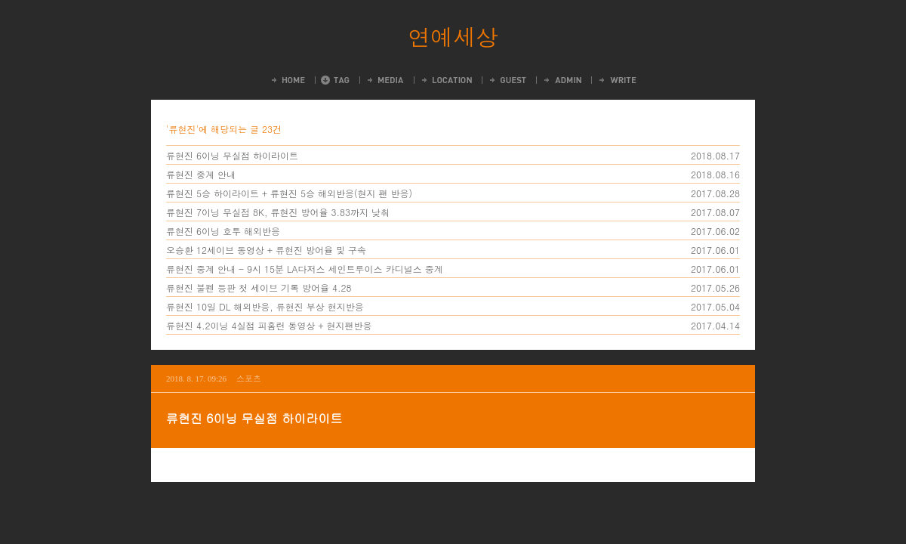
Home (287, 80)
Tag (335, 80)
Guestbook (507, 80)
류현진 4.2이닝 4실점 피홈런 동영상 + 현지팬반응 (269, 325)
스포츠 (248, 378)
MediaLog (384, 80)
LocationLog (446, 80)
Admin (561, 80)
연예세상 (453, 36)
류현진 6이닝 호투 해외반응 (223, 230)
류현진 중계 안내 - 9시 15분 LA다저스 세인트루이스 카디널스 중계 (304, 268)
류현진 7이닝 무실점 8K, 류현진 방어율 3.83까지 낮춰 (278, 212)
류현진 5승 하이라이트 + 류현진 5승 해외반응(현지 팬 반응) (289, 193)
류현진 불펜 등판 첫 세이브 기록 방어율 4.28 (259, 287)
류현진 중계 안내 (201, 174)
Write (616, 80)
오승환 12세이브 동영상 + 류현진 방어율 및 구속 (266, 249)
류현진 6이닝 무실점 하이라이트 (232, 155)
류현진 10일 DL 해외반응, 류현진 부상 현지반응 (265, 306)
